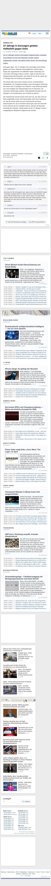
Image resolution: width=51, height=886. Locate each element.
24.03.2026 (22, 821)
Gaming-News (9, 401)
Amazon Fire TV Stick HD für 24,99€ (27, 397)
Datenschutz (11, 872)
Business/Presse (10, 570)
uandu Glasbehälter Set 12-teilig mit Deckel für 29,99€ (32, 352)
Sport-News (8, 485)
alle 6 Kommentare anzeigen (16, 222)
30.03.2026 (7, 829)
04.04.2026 (7, 820)
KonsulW (10, 212)
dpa (25, 52)
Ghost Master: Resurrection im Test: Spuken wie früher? (32, 439)
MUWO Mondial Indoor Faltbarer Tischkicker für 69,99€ (32, 350)
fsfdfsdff (18, 437)
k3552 (9, 181)
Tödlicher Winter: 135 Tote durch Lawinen (28, 289)
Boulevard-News (10, 320)
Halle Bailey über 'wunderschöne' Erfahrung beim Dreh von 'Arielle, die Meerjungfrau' (17, 778)
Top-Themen (8, 258)
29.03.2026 (22, 812)
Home (38, 872)
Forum (43, 872)
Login (34, 33)
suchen (26, 801)
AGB (17, 872)
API (30, 874)
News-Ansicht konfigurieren (27, 831)
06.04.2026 (7, 814)
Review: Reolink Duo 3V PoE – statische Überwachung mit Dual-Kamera (15, 723)
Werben (18, 874)
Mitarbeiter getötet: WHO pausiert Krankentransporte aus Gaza (16, 706)
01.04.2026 (7, 825)
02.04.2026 (7, 824)
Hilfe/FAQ (25, 874)
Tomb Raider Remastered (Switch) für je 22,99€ (30, 391)
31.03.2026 (7, 827)
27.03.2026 (22, 816)
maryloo (9, 205)
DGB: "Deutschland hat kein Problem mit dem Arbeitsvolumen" (17, 682)
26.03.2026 (22, 818)
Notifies (32, 833)
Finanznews (8, 528)
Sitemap (3, 872)
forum (47, 225)
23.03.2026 (22, 823)
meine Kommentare (19, 833)
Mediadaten (23, 872)
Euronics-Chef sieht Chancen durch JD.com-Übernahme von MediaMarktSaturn (16, 741)
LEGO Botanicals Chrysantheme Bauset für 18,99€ (31, 358)
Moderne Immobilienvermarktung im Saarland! (30, 606)
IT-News (6, 362)
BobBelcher (11, 189)
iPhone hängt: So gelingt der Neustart (21, 369)
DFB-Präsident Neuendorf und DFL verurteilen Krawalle (32, 520)
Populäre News (23, 827)
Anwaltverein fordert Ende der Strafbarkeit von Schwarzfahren (15, 666)
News (47, 872)
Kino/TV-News (9, 443)
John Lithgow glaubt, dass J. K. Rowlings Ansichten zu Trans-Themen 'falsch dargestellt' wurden (17, 759)
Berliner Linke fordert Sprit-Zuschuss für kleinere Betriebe (33, 296)
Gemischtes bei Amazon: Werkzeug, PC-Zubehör (30, 389)
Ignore (27, 833)
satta (8, 166)
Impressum (31, 872)
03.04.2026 (7, 822)
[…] (40, 282)
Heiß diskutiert (23, 829)
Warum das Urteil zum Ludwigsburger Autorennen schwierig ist (17, 650)
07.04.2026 (7, 812)
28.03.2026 (22, 814)
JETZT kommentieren (37, 222)
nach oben (44, 876)
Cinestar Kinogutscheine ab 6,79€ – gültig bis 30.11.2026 (33, 475)
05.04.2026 (7, 818)
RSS (33, 874)
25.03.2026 (22, 819)
